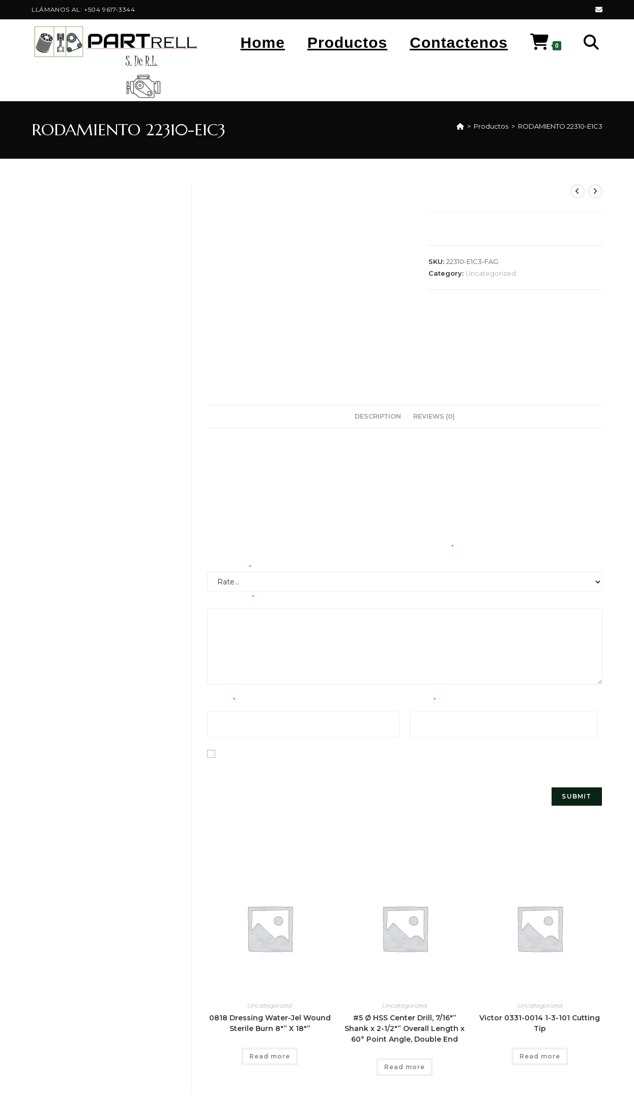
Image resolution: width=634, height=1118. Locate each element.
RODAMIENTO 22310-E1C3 (560, 126)
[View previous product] (577, 191)
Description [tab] (378, 416)
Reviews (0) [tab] (434, 416)
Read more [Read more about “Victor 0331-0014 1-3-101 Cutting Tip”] (540, 1056)
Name (221, 700)
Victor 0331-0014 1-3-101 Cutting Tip (539, 1023)
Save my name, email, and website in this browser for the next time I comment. (349, 766)
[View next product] (595, 191)
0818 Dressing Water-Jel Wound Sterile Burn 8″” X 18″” (270, 1023)
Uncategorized (491, 273)
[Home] (460, 126)
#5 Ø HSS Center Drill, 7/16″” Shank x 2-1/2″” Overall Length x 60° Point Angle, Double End (404, 1028)
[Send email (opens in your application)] (597, 10)
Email (423, 700)
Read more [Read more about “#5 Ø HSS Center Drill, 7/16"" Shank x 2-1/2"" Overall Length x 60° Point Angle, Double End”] (404, 1067)
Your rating (229, 568)
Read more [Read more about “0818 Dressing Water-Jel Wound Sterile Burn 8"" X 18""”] (269, 1056)
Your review (230, 598)
